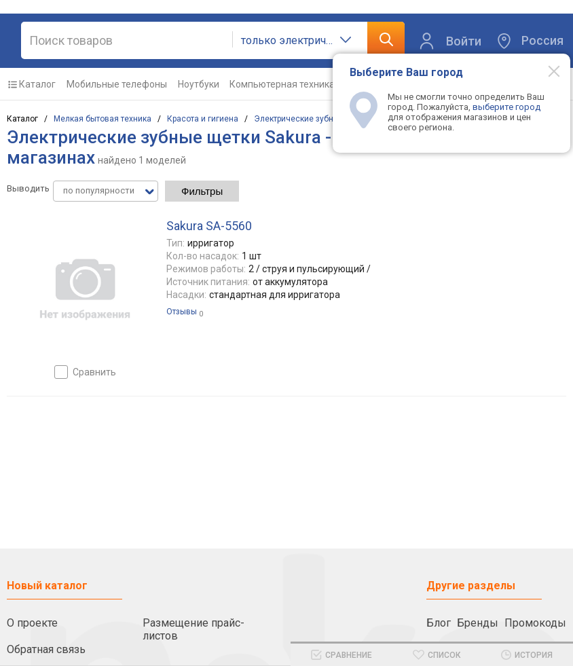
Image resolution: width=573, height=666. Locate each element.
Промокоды (535, 622)
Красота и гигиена (202, 119)
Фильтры (202, 191)
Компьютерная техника (282, 84)
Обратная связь (46, 649)
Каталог (37, 84)
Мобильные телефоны (117, 84)
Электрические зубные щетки (312, 119)
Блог (438, 622)
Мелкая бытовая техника (102, 119)
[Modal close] (546, 71)
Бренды (477, 622)
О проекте (32, 622)
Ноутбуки (198, 84)
